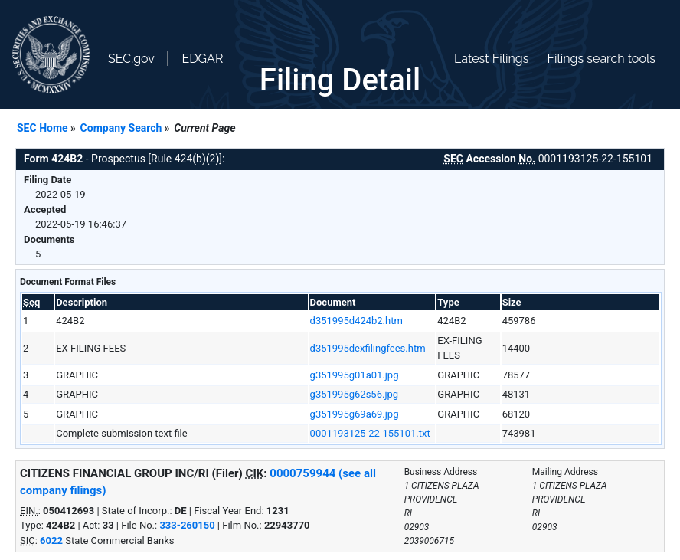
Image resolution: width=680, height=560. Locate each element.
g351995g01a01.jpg (354, 375)
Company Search (121, 128)
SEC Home (42, 128)
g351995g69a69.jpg (354, 414)
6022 (51, 540)
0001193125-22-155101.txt (370, 433)
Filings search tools (601, 58)
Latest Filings (491, 58)
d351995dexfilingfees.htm (368, 348)
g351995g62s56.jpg (354, 394)
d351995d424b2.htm (356, 320)
